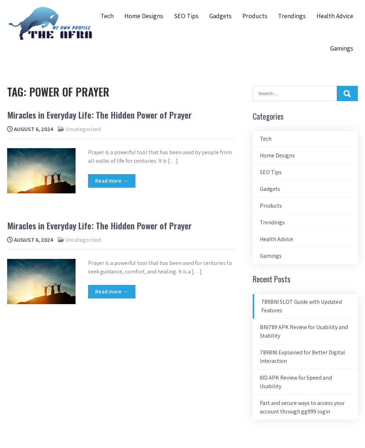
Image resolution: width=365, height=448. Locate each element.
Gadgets (220, 16)
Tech (107, 16)
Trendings (292, 16)
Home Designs (143, 16)
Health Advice (335, 16)
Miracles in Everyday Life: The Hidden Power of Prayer (99, 114)
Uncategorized (83, 129)
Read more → (111, 180)
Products (254, 16)
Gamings (341, 48)
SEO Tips (186, 16)
